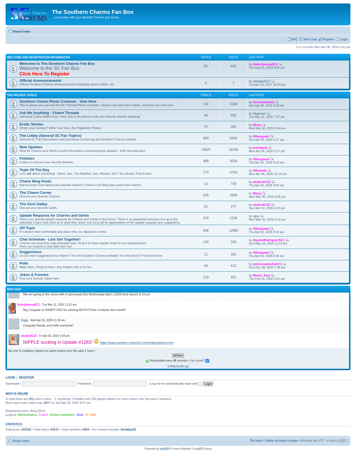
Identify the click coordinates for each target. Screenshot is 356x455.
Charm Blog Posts (35, 181)
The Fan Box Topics (22, 95)
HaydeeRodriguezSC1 (269, 240)
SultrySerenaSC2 (265, 64)
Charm (43, 414)
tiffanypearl (261, 136)
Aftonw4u (260, 170)
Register (328, 39)
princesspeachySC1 (267, 264)
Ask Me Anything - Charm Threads (49, 113)
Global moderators (62, 414)
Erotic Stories (31, 124)
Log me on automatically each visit (176, 383)
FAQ (294, 39)
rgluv (256, 216)
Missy (257, 125)
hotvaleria (260, 147)
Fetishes (26, 158)
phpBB (164, 448)
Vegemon (259, 113)
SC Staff (90, 414)
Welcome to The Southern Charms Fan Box (57, 63)
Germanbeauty (263, 102)
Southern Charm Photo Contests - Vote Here (58, 101)
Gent (79, 414)
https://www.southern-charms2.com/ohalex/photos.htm (137, 342)
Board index (22, 31)
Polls (23, 263)
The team (255, 440)
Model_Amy (261, 275)
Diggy (24, 320)
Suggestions (30, 252)
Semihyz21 (128, 429)
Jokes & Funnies (34, 275)
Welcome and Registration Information (38, 57)
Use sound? (199, 360)
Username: (13, 383)
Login (344, 39)
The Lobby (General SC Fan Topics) (50, 135)
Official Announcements (40, 80)
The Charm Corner (35, 193)
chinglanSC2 (261, 81)
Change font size (344, 30)
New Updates (31, 147)
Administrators (27, 414)
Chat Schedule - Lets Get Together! (50, 239)
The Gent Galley (33, 204)
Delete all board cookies (281, 440)
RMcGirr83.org (179, 366)
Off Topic (27, 228)
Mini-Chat (310, 39)
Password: (85, 383)
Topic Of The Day (34, 170)
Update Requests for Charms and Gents (54, 215)
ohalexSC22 (261, 182)
